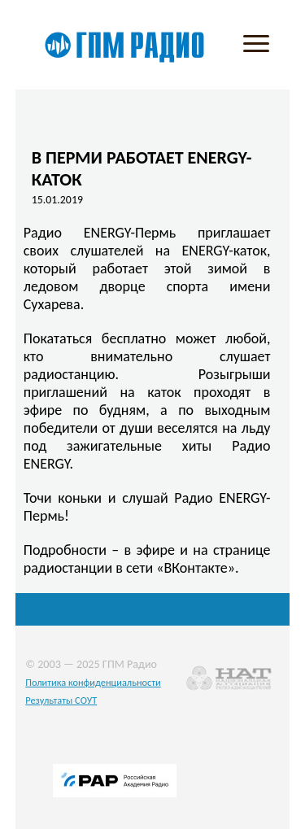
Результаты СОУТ (61, 700)
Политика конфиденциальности (93, 682)
